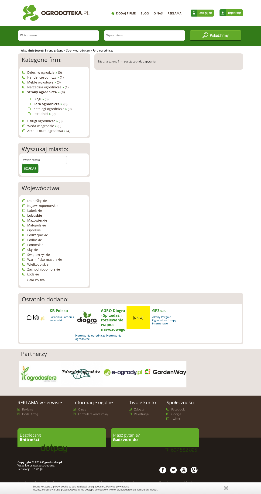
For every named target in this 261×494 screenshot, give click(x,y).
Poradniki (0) (44, 113)
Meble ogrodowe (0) (44, 82)
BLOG (145, 13)
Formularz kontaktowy (93, 414)
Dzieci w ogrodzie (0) (44, 72)
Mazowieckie (37, 220)
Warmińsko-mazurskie (44, 259)
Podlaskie (34, 240)
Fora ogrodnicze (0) (51, 104)
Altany (156, 317)
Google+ (177, 414)
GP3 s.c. (159, 310)
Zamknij (226, 488)
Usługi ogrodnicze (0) (44, 121)
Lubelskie (34, 210)
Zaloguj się (205, 12)
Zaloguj (139, 409)
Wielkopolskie (37, 264)
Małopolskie (36, 225)
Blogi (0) (41, 99)
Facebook (178, 409)
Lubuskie (34, 215)
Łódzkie (33, 274)
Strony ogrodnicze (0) (46, 92)
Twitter (175, 419)
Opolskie (34, 230)
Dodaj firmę (30, 414)
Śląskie (32, 249)
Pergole (166, 317)
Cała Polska (36, 280)
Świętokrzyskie (38, 254)
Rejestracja (234, 12)
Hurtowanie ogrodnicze (90, 335)
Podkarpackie (37, 235)
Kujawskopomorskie (42, 205)
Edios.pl (37, 469)
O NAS (158, 13)
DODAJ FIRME (126, 13)
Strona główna (54, 50)
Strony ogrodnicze (78, 50)
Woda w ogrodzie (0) (44, 126)
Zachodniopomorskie (43, 269)
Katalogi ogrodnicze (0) (53, 109)
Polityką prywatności (118, 486)
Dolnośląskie (37, 200)
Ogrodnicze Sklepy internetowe (164, 321)
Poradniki (56, 317)
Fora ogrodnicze (103, 50)
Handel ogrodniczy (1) (45, 77)
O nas (82, 409)
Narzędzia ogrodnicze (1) (48, 87)
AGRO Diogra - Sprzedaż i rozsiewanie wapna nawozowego (113, 320)
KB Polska (59, 310)
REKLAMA (175, 13)
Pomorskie (35, 245)
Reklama (28, 409)
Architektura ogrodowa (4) (48, 131)
